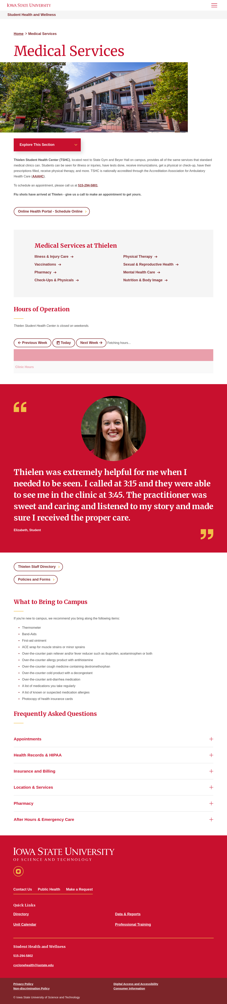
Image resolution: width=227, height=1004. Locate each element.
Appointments (27, 739)
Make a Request (79, 889)
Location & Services (33, 787)
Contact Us (22, 889)
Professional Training (133, 924)
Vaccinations (45, 264)
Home (19, 34)
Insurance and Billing (34, 771)
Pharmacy (43, 272)
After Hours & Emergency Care (44, 819)
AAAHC (38, 176)
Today (64, 343)
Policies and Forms (34, 579)
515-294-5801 (88, 185)
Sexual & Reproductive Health (148, 264)
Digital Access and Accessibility (136, 984)
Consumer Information (129, 988)
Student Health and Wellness (31, 15)
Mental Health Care (139, 272)
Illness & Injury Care (51, 257)
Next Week (91, 343)
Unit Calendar (24, 924)
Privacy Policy (23, 984)
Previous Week (32, 343)
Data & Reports (128, 914)
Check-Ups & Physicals (54, 280)
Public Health (49, 889)
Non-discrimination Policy (31, 988)
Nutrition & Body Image (143, 280)
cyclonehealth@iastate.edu (33, 965)
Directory (21, 914)
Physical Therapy (137, 257)
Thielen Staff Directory (37, 567)
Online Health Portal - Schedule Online (50, 211)
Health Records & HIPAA (38, 755)
